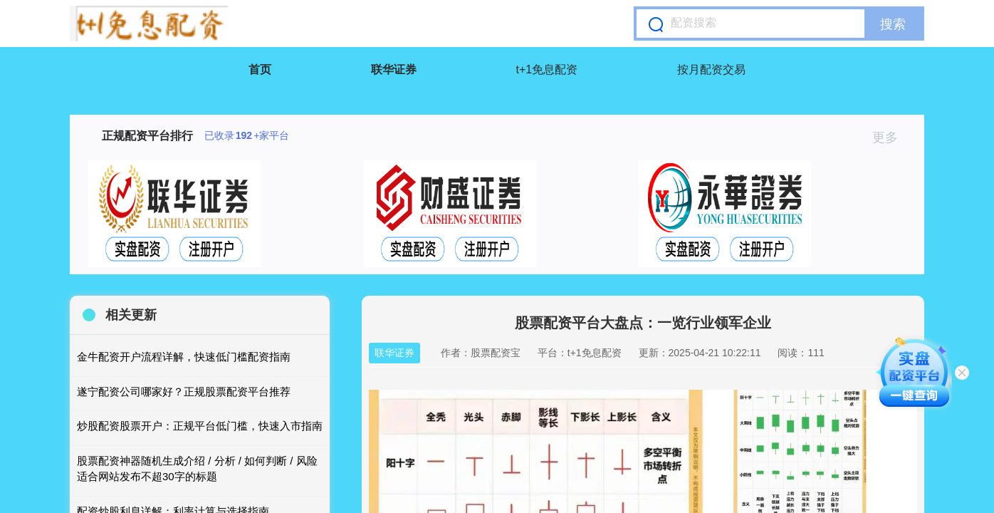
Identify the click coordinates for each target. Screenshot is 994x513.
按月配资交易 (711, 69)
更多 (891, 137)
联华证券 (394, 69)
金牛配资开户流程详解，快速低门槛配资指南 (184, 357)
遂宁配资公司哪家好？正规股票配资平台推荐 (184, 391)
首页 (259, 69)
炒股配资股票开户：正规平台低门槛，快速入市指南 (200, 426)
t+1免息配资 (547, 69)
